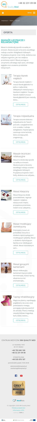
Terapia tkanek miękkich (20, 77)
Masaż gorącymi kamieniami (21, 265)
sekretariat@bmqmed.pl (18, 366)
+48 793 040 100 (18, 350)
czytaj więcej (20, 104)
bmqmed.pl (4, 20)
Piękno (11, 20)
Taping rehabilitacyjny (23, 296)
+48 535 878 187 (18, 359)
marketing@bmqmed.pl (18, 368)
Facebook (16, 376)
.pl (21, 412)
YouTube (21, 376)
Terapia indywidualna (23, 115)
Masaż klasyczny (21, 191)
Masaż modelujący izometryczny (22, 225)
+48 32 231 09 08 (27, 3)
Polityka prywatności (18, 408)
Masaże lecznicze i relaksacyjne (22, 155)
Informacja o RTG (18, 410)
